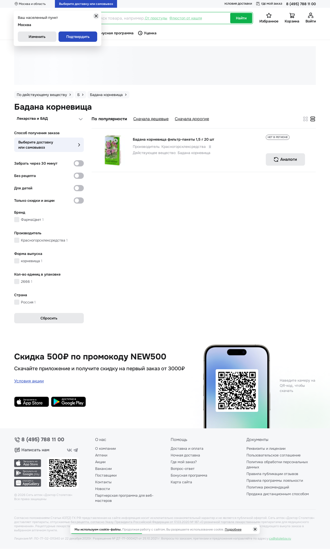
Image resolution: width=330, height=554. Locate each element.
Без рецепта (25, 175)
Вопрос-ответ (183, 468)
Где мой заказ (269, 4)
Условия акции (29, 381)
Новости (102, 488)
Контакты (103, 482)
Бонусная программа (189, 475)
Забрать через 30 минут (35, 163)
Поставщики (106, 475)
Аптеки (101, 455)
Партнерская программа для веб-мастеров (124, 498)
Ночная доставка (185, 455)
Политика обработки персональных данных (277, 464)
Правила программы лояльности (274, 480)
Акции (100, 462)
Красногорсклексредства (44, 240)
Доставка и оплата (187, 448)
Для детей (23, 188)
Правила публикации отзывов (272, 473)
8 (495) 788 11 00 (301, 4)
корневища (31, 261)
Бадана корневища (194, 152)
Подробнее (233, 529)
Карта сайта (181, 482)
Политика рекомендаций (267, 487)
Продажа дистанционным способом (277, 494)
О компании (105, 448)
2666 (26, 281)
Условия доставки (238, 3)
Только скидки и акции (34, 200)
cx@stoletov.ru (280, 538)
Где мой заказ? (184, 462)
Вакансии (103, 468)
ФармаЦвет (32, 219)
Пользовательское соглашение (273, 455)
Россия (28, 302)
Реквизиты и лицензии (265, 448)
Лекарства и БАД (32, 118)
